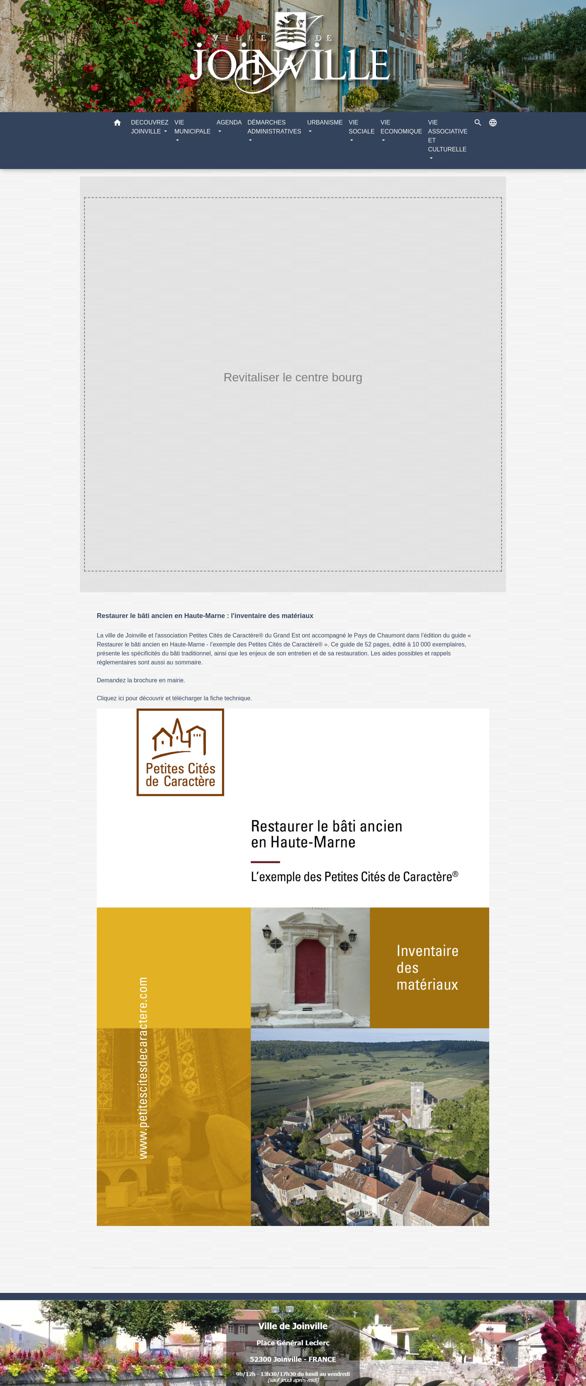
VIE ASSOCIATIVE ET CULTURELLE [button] (448, 136)
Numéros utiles (292, 1305)
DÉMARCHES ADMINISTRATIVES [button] (274, 127)
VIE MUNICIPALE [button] (193, 127)
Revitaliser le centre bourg (332, 393)
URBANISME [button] (325, 122)
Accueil (225, 393)
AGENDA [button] (228, 122)
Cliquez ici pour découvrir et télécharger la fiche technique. (174, 698)
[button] (117, 124)
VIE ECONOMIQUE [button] (401, 127)
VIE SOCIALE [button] (361, 127)
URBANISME (264, 393)
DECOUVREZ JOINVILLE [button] (149, 127)
